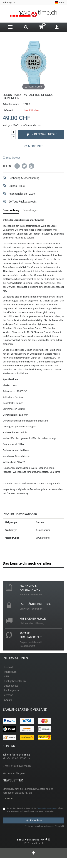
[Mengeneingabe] (7, 134)
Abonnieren (34, 820)
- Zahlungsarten (11, 690)
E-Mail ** (9, 799)
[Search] (25, 28)
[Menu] (10, 27)
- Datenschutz (10, 685)
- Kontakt (8, 667)
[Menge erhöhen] (13, 132)
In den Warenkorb (42, 134)
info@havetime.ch (21, 765)
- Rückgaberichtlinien (14, 681)
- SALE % (7, 699)
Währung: (9, 2)
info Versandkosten (31, 125)
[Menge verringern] (13, 137)
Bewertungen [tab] (30, 210)
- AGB (6, 676)
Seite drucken (12, 157)
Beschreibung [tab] (11, 210)
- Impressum (9, 671)
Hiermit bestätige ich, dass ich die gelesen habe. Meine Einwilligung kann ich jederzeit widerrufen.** (35, 810)
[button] (17, 166)
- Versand (8, 695)
